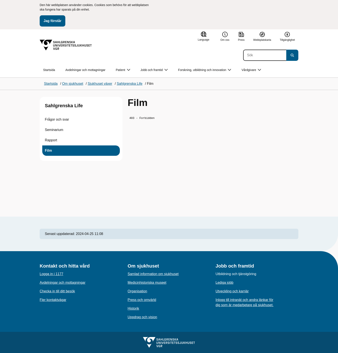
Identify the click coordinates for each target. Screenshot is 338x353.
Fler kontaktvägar (53, 300)
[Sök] (264, 55)
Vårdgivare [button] (251, 70)
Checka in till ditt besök (57, 291)
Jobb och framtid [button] (154, 70)
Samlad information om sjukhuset (153, 274)
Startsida (49, 70)
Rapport (51, 140)
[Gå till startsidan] (66, 45)
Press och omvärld (142, 300)
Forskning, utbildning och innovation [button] (204, 70)
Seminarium (54, 130)
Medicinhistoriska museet (147, 282)
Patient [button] (123, 70)
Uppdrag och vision (142, 317)
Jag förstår (52, 21)
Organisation (137, 291)
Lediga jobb (224, 282)
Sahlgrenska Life (64, 105)
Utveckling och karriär (232, 291)
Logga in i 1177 (51, 274)
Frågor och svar (57, 119)
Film (48, 150)
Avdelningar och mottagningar (85, 70)
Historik (133, 308)
